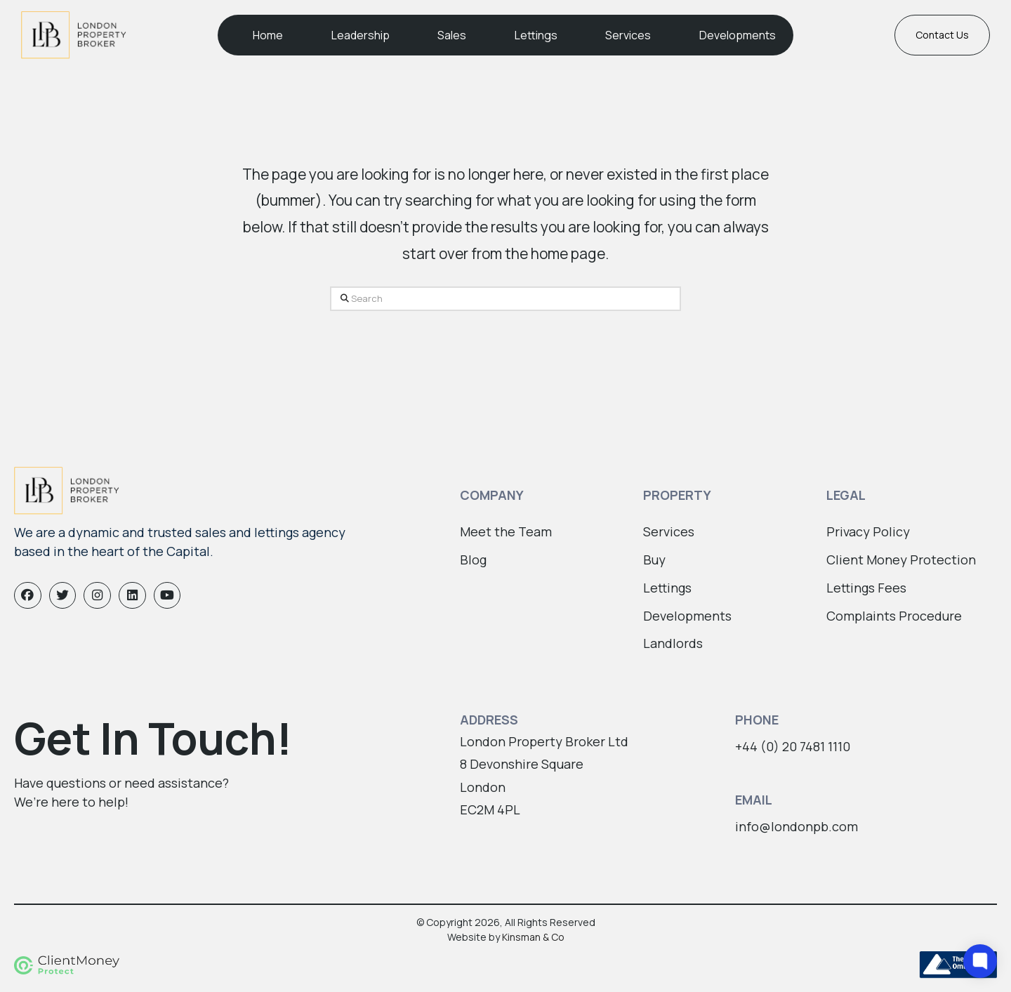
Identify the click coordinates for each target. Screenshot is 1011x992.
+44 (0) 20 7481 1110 (792, 746)
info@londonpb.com (796, 826)
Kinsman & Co (533, 937)
